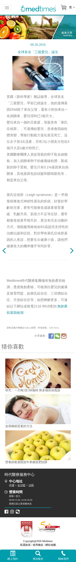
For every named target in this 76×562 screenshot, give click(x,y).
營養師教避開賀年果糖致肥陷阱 (26, 462)
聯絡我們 (63, 555)
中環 (11, 485)
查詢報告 (38, 555)
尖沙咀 (21, 485)
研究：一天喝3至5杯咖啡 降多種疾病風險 (32, 390)
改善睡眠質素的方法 (18, 426)
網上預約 (12, 555)
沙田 (31, 485)
